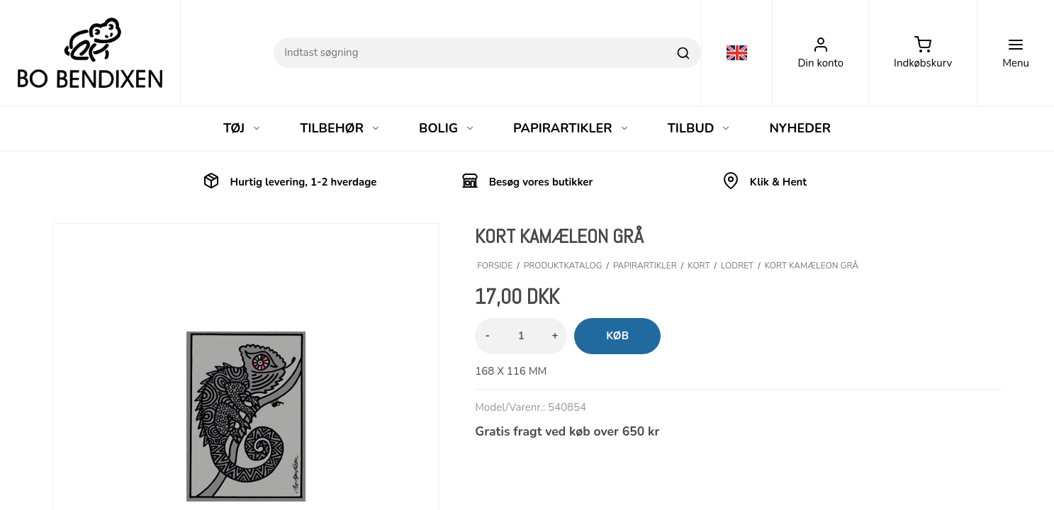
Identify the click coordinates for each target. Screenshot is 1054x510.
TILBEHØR (340, 128)
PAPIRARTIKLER (571, 128)
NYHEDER (800, 128)
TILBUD (699, 128)
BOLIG (447, 128)
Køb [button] (617, 336)
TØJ (242, 128)
